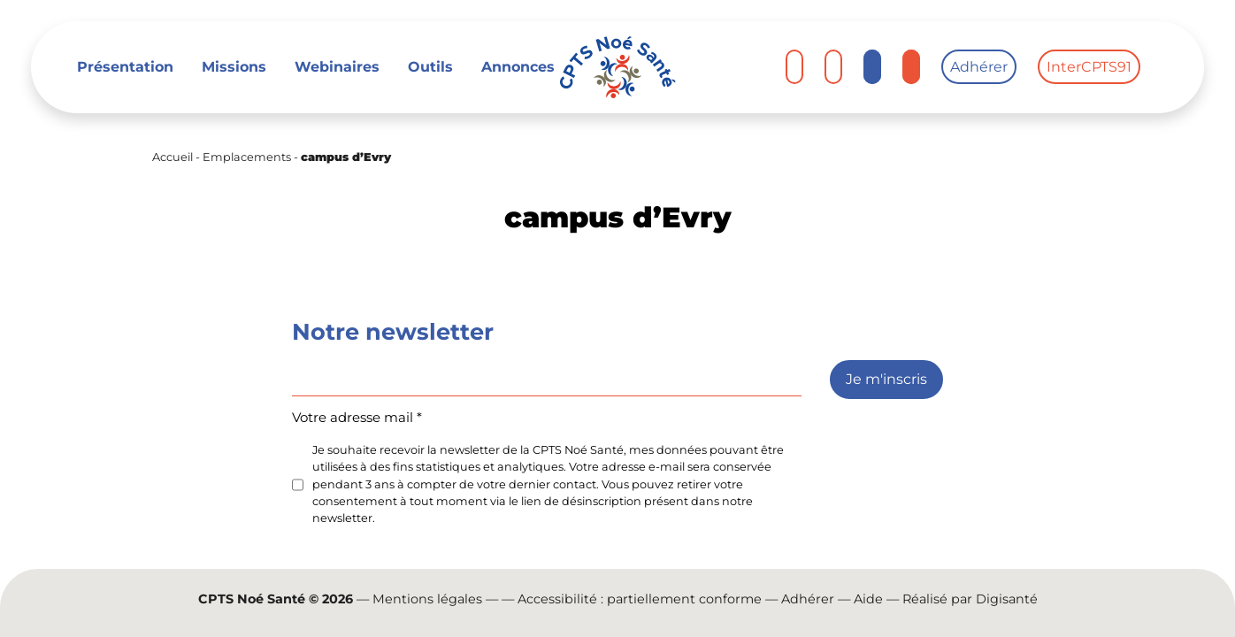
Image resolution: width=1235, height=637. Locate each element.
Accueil (172, 157)
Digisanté (1007, 599)
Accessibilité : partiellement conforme (640, 599)
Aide (868, 599)
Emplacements (247, 157)
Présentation (125, 66)
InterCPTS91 (1089, 66)
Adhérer (979, 66)
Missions (234, 66)
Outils (430, 66)
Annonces (518, 66)
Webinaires (337, 66)
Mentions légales (427, 599)
